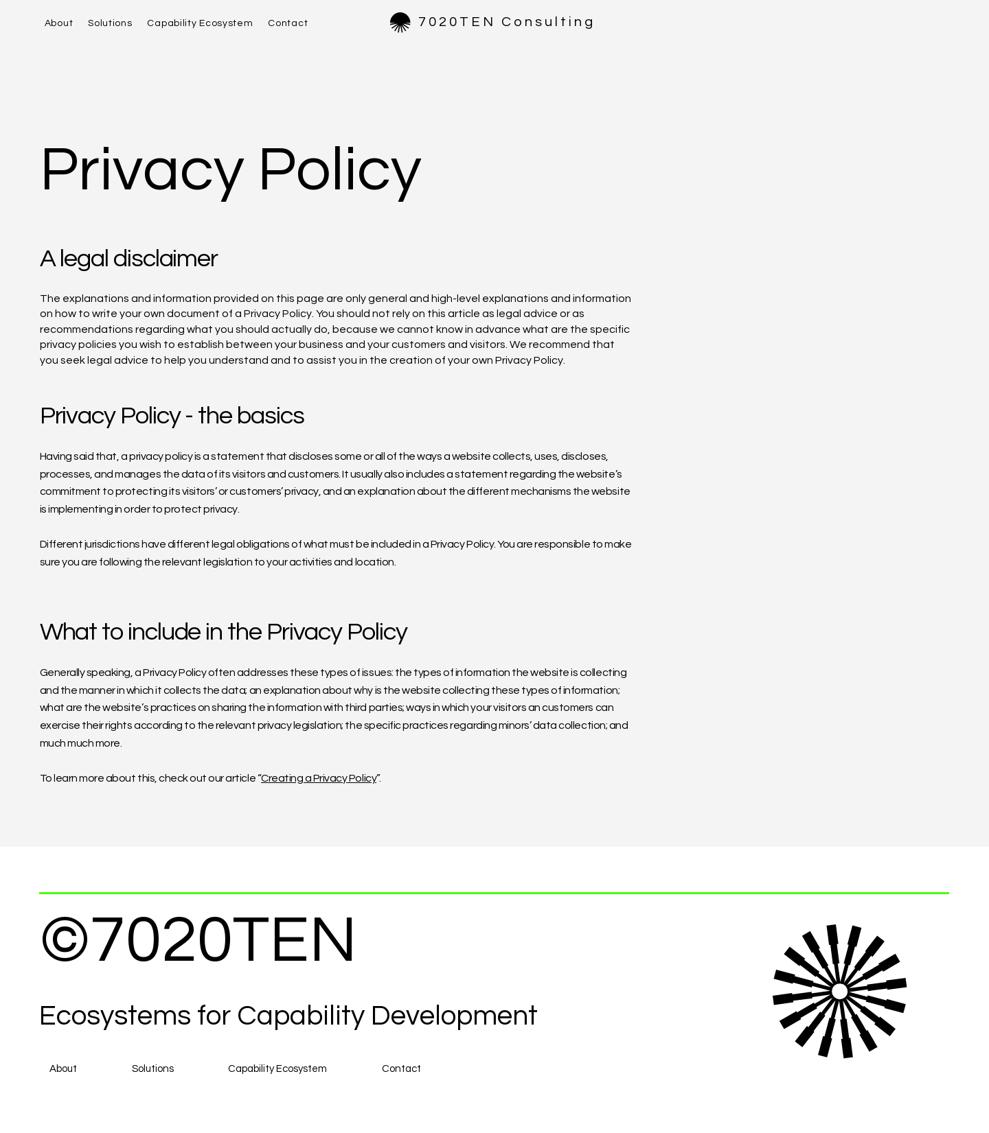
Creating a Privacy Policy (318, 778)
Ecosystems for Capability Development (288, 1016)
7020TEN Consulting (506, 22)
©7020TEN (198, 940)
